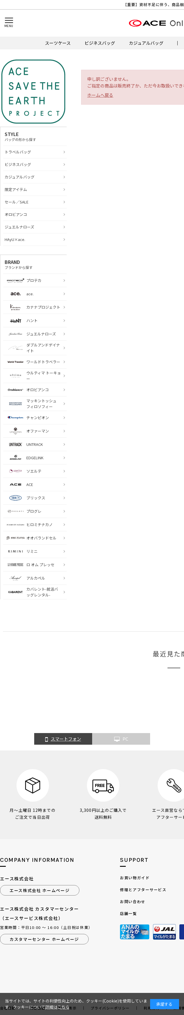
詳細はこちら (57, 1007)
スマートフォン (63, 739)
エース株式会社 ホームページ (40, 890)
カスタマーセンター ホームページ (44, 939)
